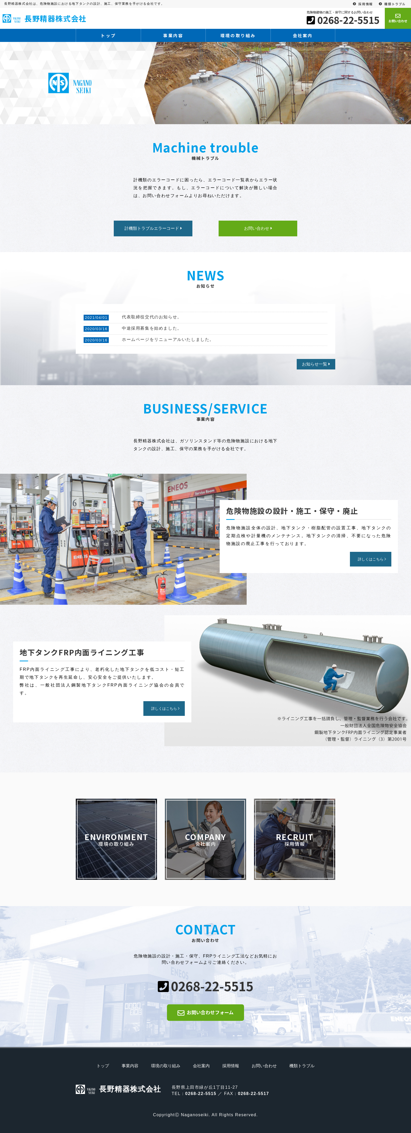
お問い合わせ (264, 1066)
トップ (108, 35)
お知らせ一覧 (314, 364)
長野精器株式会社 (44, 18)
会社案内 (303, 35)
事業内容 (173, 35)
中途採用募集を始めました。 (152, 328)
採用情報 (365, 4)
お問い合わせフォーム (210, 1012)
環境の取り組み (238, 35)
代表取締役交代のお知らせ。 (152, 317)
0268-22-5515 (348, 19)
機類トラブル (395, 4)
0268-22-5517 (253, 1093)
